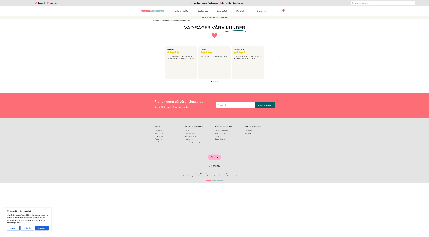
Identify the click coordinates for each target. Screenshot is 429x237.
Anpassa (13, 228)
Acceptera (41, 228)
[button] (157, 63)
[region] (27, 220)
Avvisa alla (27, 228)
